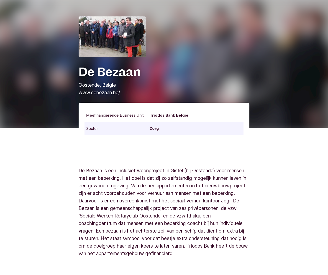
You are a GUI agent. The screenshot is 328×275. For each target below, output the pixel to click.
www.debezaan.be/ (99, 92)
